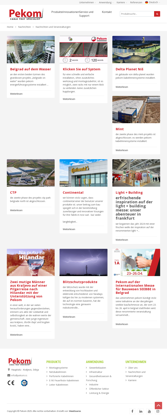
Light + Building (129, 192)
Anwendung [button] (106, 2)
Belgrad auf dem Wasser (30, 69)
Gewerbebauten (97, 367)
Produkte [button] (57, 12)
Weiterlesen (16, 93)
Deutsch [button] (152, 2)
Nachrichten (24, 26)
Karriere (132, 380)
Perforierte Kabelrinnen (61, 376)
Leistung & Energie (99, 393)
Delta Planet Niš (129, 69)
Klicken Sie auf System (81, 69)
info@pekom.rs (19, 375)
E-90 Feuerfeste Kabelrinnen (64, 380)
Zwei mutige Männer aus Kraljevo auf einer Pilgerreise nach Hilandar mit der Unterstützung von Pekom (28, 291)
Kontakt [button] (107, 12)
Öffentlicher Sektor (99, 388)
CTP (13, 192)
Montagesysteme (58, 367)
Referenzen (136, 2)
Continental (73, 192)
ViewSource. (75, 411)
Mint (120, 129)
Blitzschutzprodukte (80, 282)
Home (10, 26)
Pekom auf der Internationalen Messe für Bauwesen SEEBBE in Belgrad (136, 287)
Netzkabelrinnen (57, 371)
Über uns (133, 367)
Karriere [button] (122, 2)
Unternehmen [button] (87, 2)
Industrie (93, 384)
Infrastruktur (95, 371)
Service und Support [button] (86, 13)
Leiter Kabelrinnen (58, 384)
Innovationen (71, 12)
